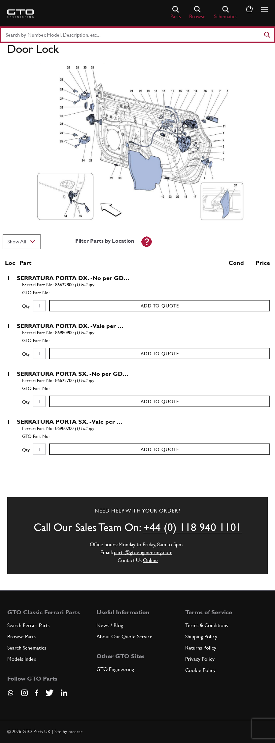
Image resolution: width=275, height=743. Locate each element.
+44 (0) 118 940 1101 (192, 527)
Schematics (225, 12)
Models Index (21, 659)
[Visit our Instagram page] (24, 692)
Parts (175, 12)
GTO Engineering (115, 669)
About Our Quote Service (124, 636)
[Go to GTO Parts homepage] (20, 13)
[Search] (266, 34)
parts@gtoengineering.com (143, 552)
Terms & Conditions (206, 625)
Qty (26, 306)
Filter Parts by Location (104, 241)
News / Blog (109, 625)
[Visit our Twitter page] (49, 692)
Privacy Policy (200, 659)
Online (150, 560)
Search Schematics (26, 648)
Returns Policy (200, 648)
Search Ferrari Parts (28, 625)
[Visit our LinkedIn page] (64, 692)
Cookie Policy (200, 670)
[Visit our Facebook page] (37, 692)
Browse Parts (21, 636)
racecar (75, 731)
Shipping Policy (201, 636)
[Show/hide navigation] (264, 9)
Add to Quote (160, 305)
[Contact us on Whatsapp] (10, 695)
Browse (197, 12)
